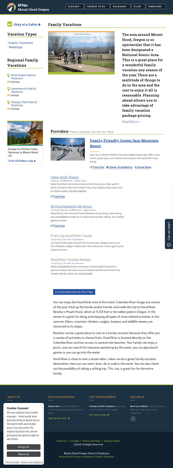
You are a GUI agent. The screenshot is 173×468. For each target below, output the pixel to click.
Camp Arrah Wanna (65, 177)
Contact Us (61, 441)
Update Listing (80, 181)
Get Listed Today (99, 414)
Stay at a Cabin (27, 24)
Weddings (15, 47)
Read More (131, 122)
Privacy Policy (12, 462)
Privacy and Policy (91, 441)
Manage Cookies (112, 441)
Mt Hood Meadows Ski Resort (71, 206)
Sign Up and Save (59, 418)
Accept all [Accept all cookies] (24, 446)
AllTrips (23, 5)
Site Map (75, 441)
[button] (53, 52)
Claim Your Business (74, 239)
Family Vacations (21, 42)
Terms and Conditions (32, 462)
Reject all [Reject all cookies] (23, 454)
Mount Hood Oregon (34, 9)
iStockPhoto (86, 34)
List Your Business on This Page (74, 291)
